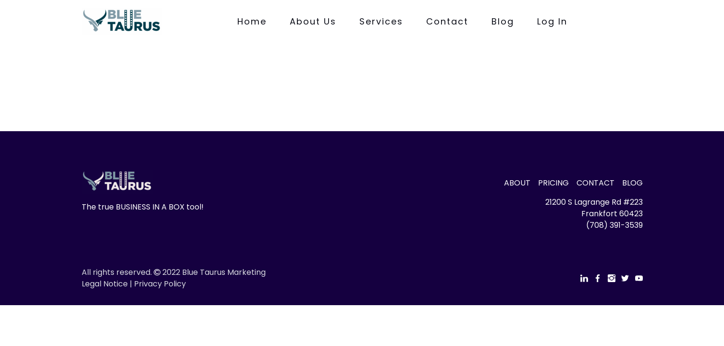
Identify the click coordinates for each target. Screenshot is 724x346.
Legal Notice (105, 283)
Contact (447, 21)
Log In (552, 21)
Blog (502, 21)
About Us (313, 21)
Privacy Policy (160, 283)
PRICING (553, 182)
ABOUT (517, 182)
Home (252, 21)
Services (381, 21)
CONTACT (595, 182)
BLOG (632, 182)
